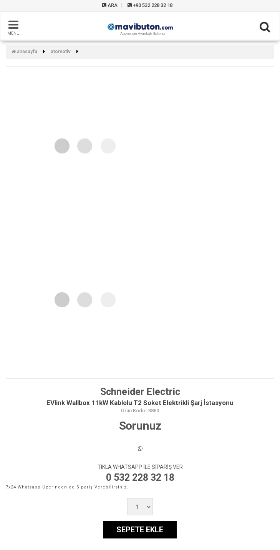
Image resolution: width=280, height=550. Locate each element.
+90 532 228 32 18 (150, 5)
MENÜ (13, 27)
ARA (110, 5)
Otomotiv (60, 51)
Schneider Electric (140, 391)
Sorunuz (140, 425)
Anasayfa (24, 51)
